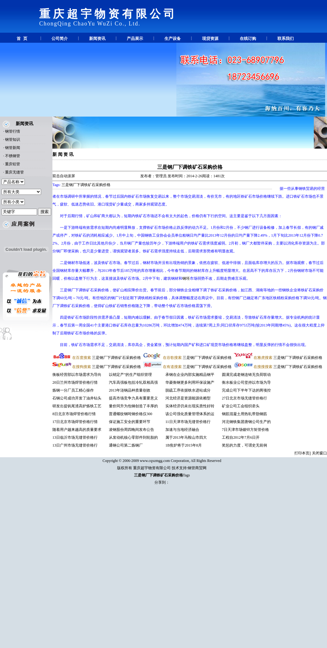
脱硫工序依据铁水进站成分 (188, 390)
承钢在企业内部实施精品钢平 (189, 374)
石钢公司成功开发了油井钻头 (76, 398)
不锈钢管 (12, 156)
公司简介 (59, 38)
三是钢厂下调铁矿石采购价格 (189, 167)
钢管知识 (12, 139)
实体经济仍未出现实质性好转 (189, 406)
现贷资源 (210, 38)
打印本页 (301, 453)
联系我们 (285, 38)
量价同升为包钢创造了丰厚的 (133, 406)
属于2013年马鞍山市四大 (186, 437)
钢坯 (186, 278)
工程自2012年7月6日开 (241, 437)
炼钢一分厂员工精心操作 (73, 390)
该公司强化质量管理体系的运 (189, 414)
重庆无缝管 (14, 172)
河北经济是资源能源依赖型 (188, 398)
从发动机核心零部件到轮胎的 (133, 437)
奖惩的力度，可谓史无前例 (244, 445)
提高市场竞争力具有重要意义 (133, 398)
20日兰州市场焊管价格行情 (75, 382)
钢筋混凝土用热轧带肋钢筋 (244, 414)
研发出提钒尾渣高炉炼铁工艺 (76, 406)
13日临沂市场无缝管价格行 (75, 437)
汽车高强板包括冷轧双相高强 (133, 382)
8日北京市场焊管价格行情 (74, 414)
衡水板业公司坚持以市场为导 (246, 382)
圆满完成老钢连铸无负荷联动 (246, 374)
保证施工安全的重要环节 (129, 422)
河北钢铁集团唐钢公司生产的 (246, 422)
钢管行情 (12, 131)
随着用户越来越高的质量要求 (76, 429)
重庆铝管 (12, 164)
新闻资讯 (97, 38)
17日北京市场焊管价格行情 (75, 422)
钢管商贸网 (197, 468)
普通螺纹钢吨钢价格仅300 (130, 414)
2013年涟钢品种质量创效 (129, 390)
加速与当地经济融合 (182, 429)
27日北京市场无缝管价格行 (244, 398)
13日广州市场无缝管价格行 (75, 445)
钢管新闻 (12, 148)
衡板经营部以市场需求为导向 (76, 374)
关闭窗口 (319, 453)
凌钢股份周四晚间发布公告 (131, 429)
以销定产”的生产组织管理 (130, 374)
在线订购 (248, 38)
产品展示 (135, 38)
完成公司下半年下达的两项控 (246, 390)
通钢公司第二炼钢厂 (126, 445)
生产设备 (172, 38)
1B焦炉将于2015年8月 (183, 445)
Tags (186, 475)
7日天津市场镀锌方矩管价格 (245, 429)
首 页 (22, 38)
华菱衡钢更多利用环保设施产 (189, 382)
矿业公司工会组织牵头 (241, 406)
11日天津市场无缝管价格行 (188, 422)
